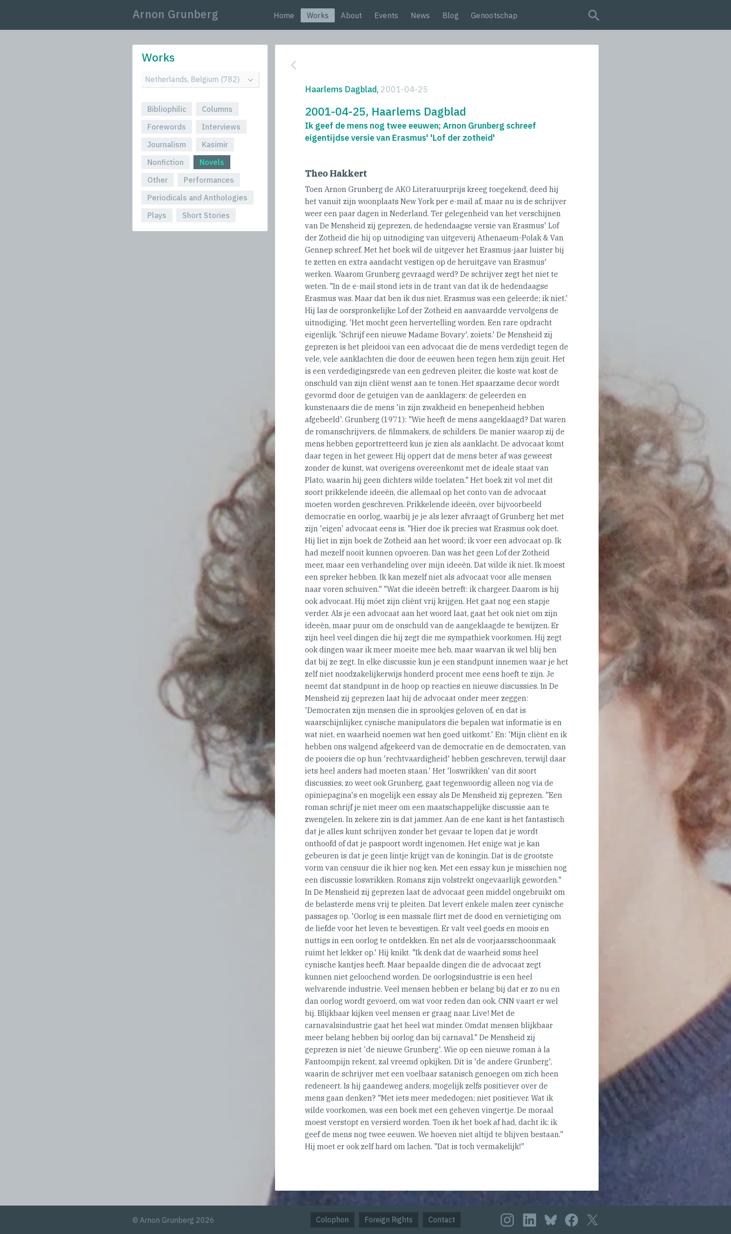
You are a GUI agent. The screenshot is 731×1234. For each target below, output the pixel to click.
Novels (212, 162)
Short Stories (206, 215)
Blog (450, 15)
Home (284, 15)
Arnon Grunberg (175, 14)
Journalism (166, 144)
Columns (217, 109)
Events (386, 15)
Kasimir (215, 144)
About (351, 15)
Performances (209, 180)
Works (318, 15)
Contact (441, 1219)
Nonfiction (165, 162)
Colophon (332, 1219)
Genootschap (494, 15)
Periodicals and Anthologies (197, 197)
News (420, 15)
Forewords (166, 126)
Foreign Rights (389, 1219)
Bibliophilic (166, 109)
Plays (156, 215)
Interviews (221, 126)
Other (157, 180)
